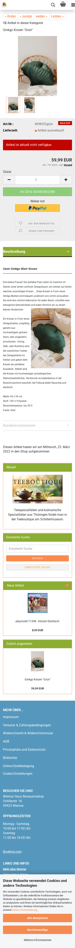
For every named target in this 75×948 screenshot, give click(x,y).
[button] (9, 179)
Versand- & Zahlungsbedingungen (27, 725)
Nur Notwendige (37, 929)
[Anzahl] (37, 179)
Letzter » (57, 16)
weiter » (41, 16)
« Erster (10, 16)
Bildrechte (10, 758)
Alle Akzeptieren (37, 918)
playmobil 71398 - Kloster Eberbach (37, 621)
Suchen (37, 558)
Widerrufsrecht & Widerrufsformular (28, 733)
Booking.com (12, 852)
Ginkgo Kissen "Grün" (37, 679)
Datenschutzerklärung (24, 909)
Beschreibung (14, 251)
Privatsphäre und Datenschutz (24, 749)
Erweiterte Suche (37, 567)
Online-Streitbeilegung (18, 766)
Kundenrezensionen (19, 425)
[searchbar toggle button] (53, 5)
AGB (6, 741)
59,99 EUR (37, 688)
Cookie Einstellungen (17, 773)
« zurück (26, 16)
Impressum (11, 717)
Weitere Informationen (37, 940)
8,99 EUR (37, 630)
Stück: (7, 172)
